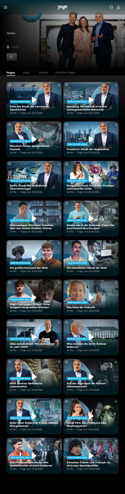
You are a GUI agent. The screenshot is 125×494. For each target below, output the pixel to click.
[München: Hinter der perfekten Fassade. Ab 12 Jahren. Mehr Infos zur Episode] (34, 139)
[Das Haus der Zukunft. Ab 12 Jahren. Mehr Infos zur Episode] (90, 297)
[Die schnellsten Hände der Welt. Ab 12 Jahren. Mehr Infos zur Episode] (90, 258)
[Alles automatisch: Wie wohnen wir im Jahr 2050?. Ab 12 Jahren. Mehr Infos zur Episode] (34, 337)
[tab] (11, 73)
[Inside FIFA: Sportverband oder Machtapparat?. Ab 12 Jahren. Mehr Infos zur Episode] (90, 416)
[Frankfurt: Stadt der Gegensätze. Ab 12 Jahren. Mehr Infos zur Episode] (90, 139)
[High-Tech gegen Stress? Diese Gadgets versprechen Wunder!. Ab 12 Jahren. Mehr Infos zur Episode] (34, 297)
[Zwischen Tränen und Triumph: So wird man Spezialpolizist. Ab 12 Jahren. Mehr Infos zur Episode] (90, 456)
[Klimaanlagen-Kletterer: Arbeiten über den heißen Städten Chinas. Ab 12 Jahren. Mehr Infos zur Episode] (34, 218)
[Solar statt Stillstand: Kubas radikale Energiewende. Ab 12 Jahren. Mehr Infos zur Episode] (34, 416)
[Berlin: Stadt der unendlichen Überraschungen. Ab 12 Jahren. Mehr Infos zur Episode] (34, 179)
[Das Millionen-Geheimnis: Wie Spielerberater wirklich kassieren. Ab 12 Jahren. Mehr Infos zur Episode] (34, 456)
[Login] (118, 7)
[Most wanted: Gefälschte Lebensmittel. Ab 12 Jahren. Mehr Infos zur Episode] (34, 377)
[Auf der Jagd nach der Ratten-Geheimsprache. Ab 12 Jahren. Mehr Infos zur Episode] (90, 377)
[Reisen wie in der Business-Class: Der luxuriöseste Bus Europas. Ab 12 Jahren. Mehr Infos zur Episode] (90, 218)
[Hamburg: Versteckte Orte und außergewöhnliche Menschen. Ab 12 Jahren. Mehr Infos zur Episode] (90, 100)
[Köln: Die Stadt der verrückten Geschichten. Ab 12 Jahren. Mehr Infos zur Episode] (34, 100)
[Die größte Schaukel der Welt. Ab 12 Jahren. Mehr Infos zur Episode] (34, 258)
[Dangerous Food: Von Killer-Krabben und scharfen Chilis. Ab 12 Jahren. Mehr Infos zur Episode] (90, 179)
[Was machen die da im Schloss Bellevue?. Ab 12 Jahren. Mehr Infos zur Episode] (90, 337)
